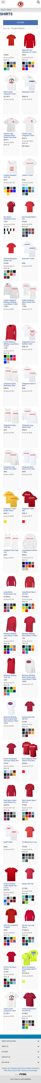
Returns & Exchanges (29, 1070)
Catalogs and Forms (18, 1068)
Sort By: (6, 28)
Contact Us (6, 1068)
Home (3, 10)
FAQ (5, 1070)
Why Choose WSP (14, 1070)
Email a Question (32, 1068)
